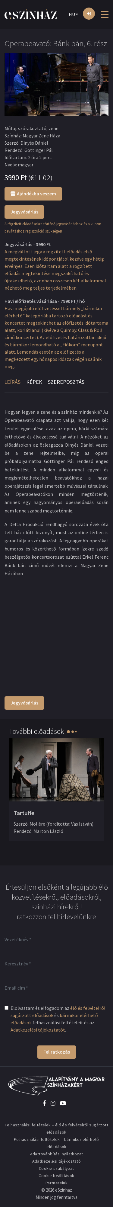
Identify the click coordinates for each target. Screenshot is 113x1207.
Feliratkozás (56, 1052)
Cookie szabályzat (56, 1168)
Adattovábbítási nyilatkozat (56, 1154)
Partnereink (56, 1183)
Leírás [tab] (12, 381)
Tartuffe (24, 813)
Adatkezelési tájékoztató (56, 1161)
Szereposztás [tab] (66, 381)
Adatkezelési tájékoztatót (38, 1030)
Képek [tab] (34, 381)
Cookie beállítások (56, 1175)
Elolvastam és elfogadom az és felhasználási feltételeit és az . (58, 1019)
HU (72, 14)
